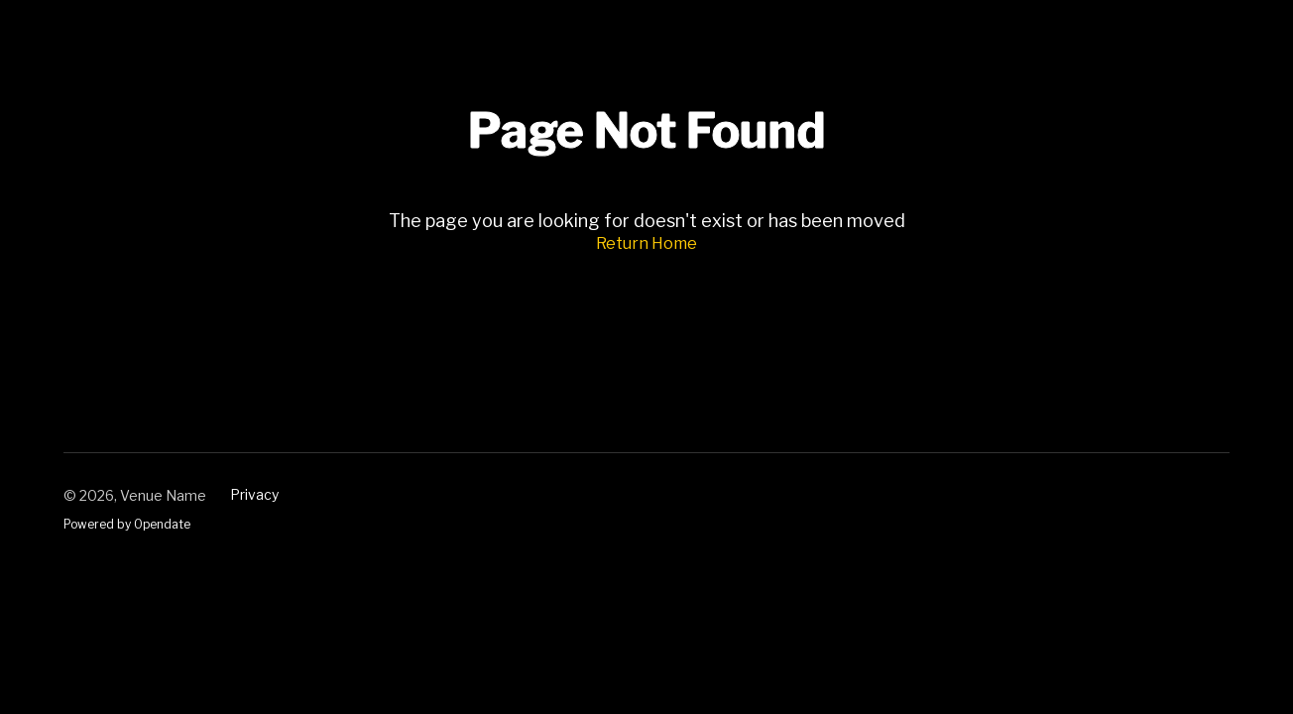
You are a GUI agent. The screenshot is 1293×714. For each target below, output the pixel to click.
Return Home (646, 243)
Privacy (254, 494)
